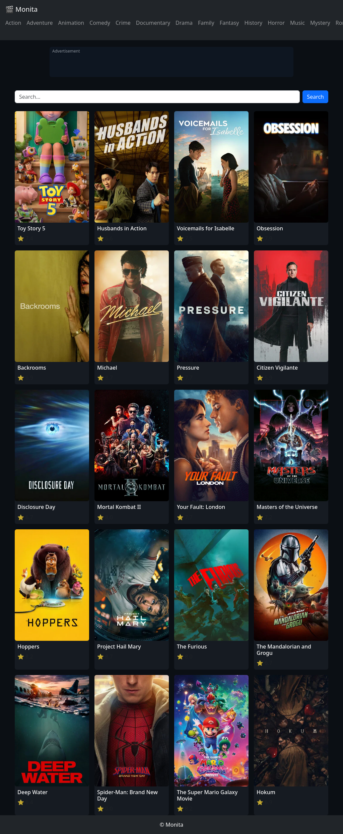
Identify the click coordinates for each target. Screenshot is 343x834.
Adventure (39, 22)
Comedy (99, 22)
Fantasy (229, 22)
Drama (184, 22)
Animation (71, 22)
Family (206, 22)
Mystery (320, 22)
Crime (123, 22)
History (253, 22)
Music (297, 22)
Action (13, 22)
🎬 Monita (21, 9)
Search (315, 96)
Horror (276, 22)
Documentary (153, 22)
